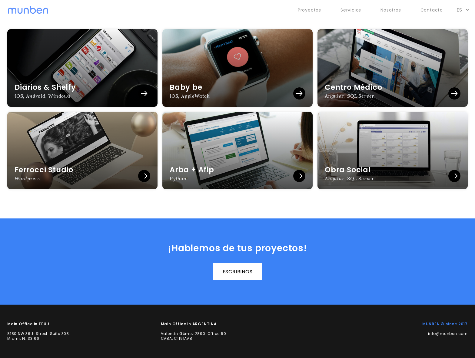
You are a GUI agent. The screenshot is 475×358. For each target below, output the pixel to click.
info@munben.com (448, 333)
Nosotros (390, 10)
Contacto (431, 10)
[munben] (28, 10)
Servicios (350, 10)
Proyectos (309, 10)
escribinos (238, 271)
